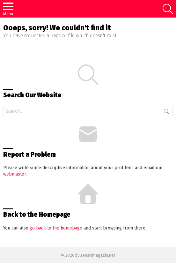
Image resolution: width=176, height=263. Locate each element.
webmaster (14, 174)
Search (166, 113)
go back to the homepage (56, 228)
